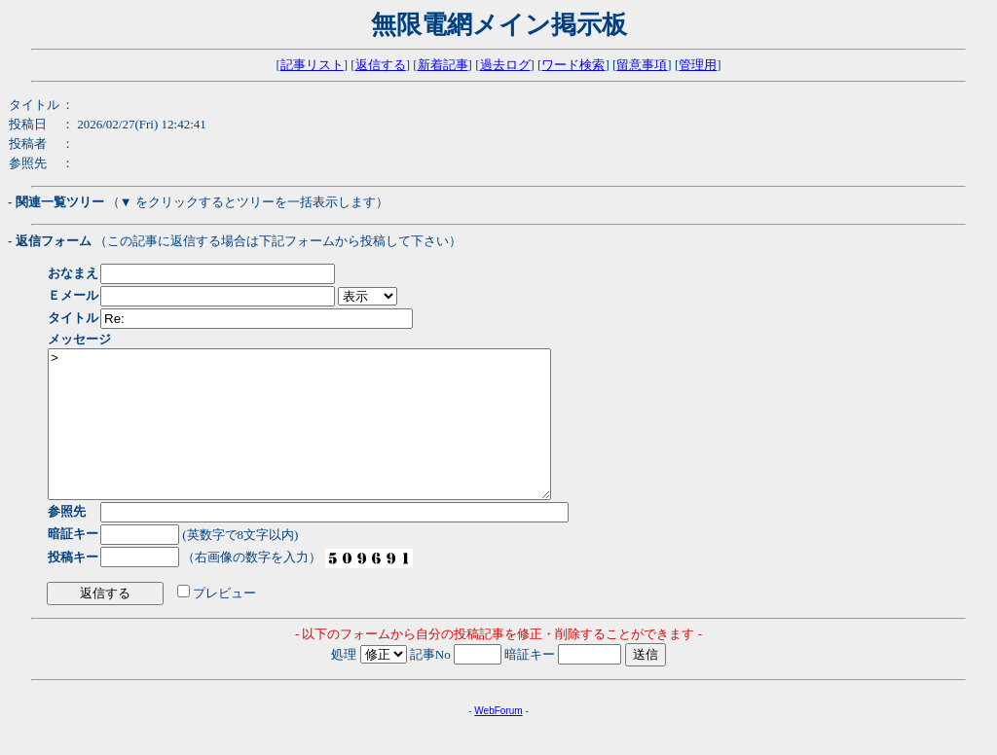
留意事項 (641, 64)
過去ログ (505, 64)
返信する (380, 64)
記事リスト (312, 64)
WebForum (498, 740)
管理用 (698, 64)
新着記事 (443, 64)
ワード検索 (573, 64)
